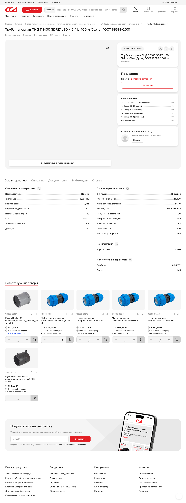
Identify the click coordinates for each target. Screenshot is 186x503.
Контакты (56, 2)
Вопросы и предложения (62, 473)
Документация (40, 35)
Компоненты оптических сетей (20, 495)
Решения (25, 16)
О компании (11, 16)
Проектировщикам (56, 16)
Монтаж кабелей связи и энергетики (23, 478)
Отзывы (66, 35)
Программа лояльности (150, 486)
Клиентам (74, 16)
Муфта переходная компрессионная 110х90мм (161, 319)
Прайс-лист (43, 2)
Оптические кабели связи (17, 491)
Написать (137, 140)
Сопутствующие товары (21, 283)
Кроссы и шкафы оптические (19, 486)
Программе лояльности (141, 79)
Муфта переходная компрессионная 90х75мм (125, 319)
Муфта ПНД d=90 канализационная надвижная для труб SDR (21, 320)
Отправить (80, 439)
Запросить (148, 85)
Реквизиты (9, 2)
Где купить (38, 16)
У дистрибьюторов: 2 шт (15, 333)
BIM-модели (55, 35)
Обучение (54, 482)
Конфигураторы (102, 486)
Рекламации (56, 478)
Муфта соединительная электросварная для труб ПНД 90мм (20, 379)
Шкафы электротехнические (19, 482)
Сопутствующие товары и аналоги (60, 163)
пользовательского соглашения (72, 444)
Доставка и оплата (26, 2)
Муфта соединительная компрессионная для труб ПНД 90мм (56, 320)
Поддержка (88, 16)
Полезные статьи (147, 478)
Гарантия (143, 491)
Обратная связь (57, 491)
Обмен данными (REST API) (63, 486)
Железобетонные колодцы (18, 473)
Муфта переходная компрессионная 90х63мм (89, 319)
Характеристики (12, 35)
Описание (27, 35)
